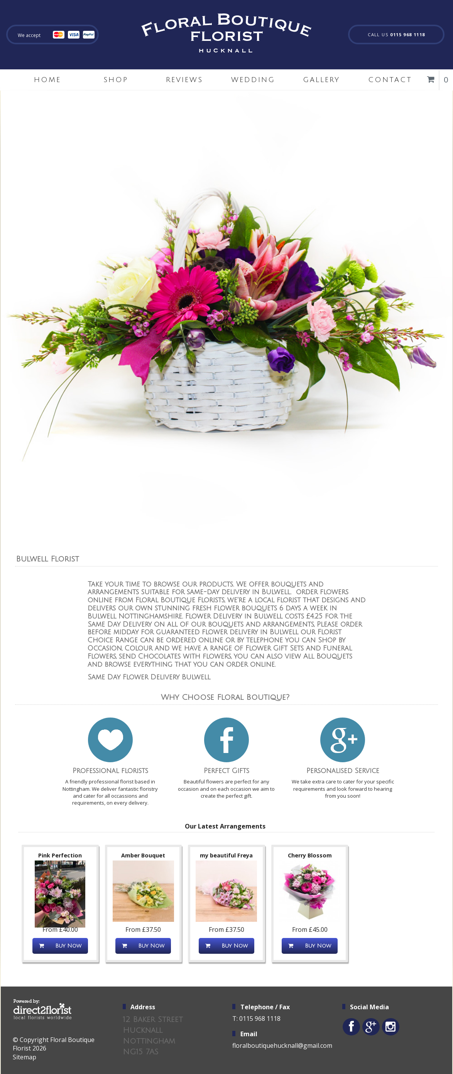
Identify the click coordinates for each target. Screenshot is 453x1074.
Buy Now (60, 946)
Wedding (253, 80)
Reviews (184, 80)
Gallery (321, 80)
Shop (115, 80)
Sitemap (24, 1057)
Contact (390, 80)
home (47, 80)
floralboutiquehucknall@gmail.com (282, 1045)
